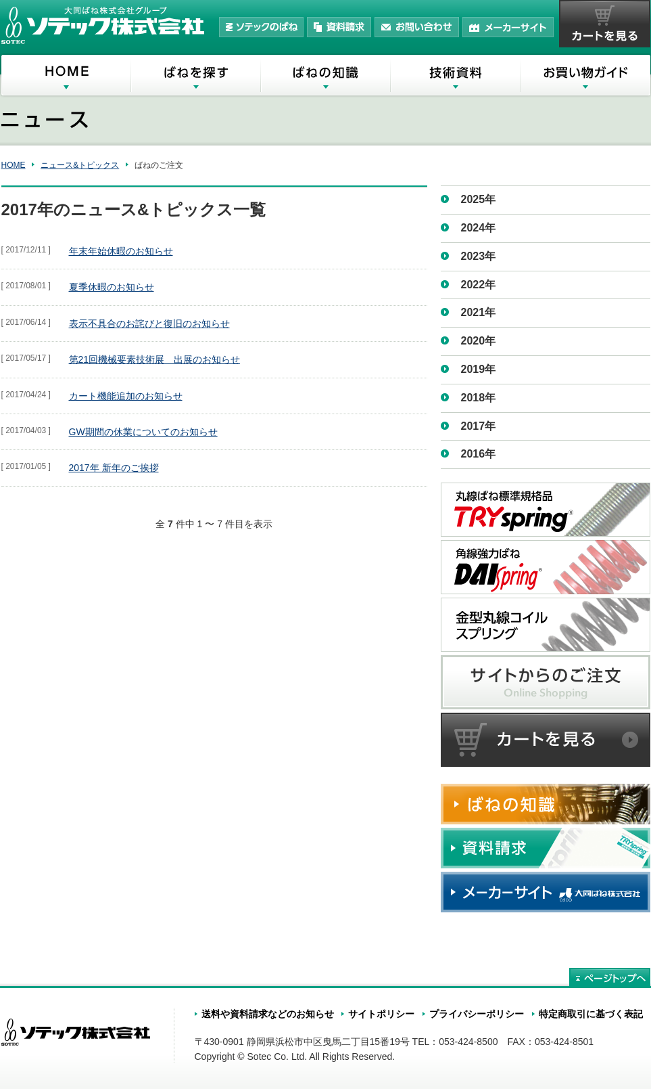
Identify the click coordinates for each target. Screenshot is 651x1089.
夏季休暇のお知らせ (111, 287)
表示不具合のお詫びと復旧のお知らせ (149, 323)
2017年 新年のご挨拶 (114, 467)
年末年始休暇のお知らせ (121, 251)
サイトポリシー (381, 1013)
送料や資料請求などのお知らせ (267, 1013)
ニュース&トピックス (80, 165)
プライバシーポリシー (476, 1013)
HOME (13, 165)
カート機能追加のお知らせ (126, 396)
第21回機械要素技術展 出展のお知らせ (155, 359)
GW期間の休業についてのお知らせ (143, 431)
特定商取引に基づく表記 (591, 1013)
